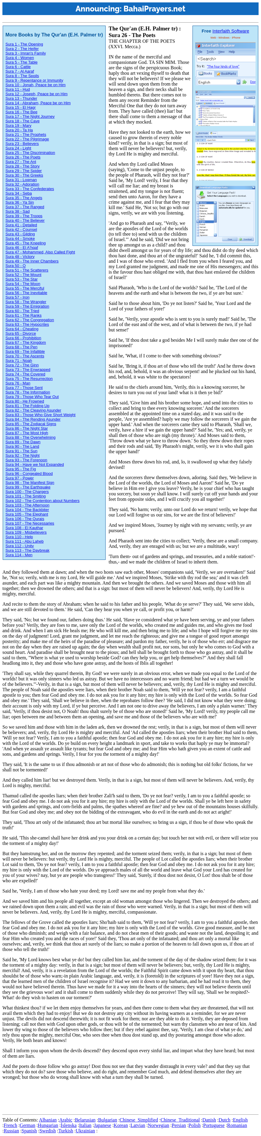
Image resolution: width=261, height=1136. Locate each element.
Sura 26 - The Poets (22, 157)
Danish (209, 1119)
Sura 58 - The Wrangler (25, 302)
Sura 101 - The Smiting (25, 496)
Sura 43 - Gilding (20, 234)
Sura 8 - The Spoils (22, 76)
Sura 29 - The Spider (23, 170)
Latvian (137, 1125)
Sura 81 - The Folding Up (27, 405)
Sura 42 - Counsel (21, 229)
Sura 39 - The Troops (24, 216)
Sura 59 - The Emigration (27, 306)
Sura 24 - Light (18, 148)
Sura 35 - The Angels (23, 198)
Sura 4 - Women (19, 57)
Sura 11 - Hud (17, 89)
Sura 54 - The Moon (22, 283)
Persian (179, 1125)
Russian (11, 1130)
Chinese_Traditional (180, 1119)
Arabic (65, 1119)
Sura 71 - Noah (18, 360)
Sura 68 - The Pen (21, 347)
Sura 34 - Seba (18, 193)
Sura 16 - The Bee (21, 112)
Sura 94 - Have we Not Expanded (34, 464)
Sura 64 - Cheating (21, 329)
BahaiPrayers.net (154, 8)
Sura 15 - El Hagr (20, 107)
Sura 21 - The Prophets (25, 134)
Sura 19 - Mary (18, 125)
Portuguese (213, 1125)
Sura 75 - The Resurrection (29, 378)
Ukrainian (85, 1130)
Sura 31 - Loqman (21, 179)
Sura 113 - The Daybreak (27, 550)
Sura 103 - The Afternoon (27, 505)
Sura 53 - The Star (21, 279)
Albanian (48, 1119)
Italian (85, 1125)
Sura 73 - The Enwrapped (27, 369)
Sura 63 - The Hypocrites (27, 324)
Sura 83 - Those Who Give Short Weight (40, 415)
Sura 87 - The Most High (26, 433)
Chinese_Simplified (139, 1119)
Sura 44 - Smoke (20, 238)
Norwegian (158, 1125)
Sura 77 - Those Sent (24, 387)
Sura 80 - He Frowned (24, 401)
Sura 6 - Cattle (18, 66)
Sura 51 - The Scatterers (26, 270)
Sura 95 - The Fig (20, 469)
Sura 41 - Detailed (21, 225)
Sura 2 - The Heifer (22, 48)
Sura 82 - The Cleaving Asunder (33, 410)
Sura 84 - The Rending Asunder (33, 419)
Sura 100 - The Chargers (27, 491)
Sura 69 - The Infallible (25, 351)
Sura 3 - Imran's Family (25, 53)
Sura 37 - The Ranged (24, 207)
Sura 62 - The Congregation (29, 320)
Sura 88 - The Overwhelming (30, 437)
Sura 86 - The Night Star (26, 428)
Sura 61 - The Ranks (23, 315)
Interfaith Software (230, 30)
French (10, 1125)
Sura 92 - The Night (22, 455)
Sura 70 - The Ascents (24, 356)
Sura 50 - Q (15, 265)
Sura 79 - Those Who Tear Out (32, 396)
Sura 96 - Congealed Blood (29, 473)
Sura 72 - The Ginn (22, 365)
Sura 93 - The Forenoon (26, 460)
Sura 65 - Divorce (20, 333)
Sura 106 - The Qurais (24, 518)
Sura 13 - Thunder (21, 98)
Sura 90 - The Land (22, 446)
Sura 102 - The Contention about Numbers (42, 500)
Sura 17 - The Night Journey (30, 116)
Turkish (65, 1130)
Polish (195, 1125)
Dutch (224, 1119)
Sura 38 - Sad (17, 211)
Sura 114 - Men (19, 555)
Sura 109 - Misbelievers (26, 532)
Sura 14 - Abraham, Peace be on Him (38, 103)
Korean (121, 1125)
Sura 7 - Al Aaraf (19, 71)
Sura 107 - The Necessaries (29, 523)
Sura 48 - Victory (20, 256)
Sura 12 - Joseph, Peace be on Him (36, 94)
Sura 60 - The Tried (22, 311)
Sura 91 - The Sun (21, 451)
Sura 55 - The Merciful (24, 288)
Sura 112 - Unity (19, 546)
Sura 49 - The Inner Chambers (32, 261)
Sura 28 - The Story (22, 166)
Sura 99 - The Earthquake (27, 487)
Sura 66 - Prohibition (23, 338)
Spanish (29, 1130)
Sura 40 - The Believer (25, 220)
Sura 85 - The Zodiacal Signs (30, 424)
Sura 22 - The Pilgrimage (27, 139)
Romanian (237, 1125)
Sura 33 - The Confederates (29, 189)
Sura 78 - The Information (27, 392)
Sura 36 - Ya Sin (19, 202)
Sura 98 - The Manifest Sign (29, 482)
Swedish (48, 1130)
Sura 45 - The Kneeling (25, 243)
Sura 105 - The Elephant (26, 514)
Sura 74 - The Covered (25, 374)
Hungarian (48, 1125)
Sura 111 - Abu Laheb (24, 541)
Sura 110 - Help (19, 537)
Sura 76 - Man (17, 383)
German (27, 1125)
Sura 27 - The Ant (20, 161)
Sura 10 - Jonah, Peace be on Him (35, 85)
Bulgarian (107, 1119)
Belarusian (85, 1119)
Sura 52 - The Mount (23, 274)
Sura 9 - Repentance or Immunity (34, 80)
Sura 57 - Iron (17, 297)
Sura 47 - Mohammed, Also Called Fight (40, 252)
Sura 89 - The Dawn (22, 442)
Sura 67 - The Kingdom (25, 342)
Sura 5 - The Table (21, 62)
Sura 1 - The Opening (24, 44)
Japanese (102, 1125)
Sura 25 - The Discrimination (30, 152)
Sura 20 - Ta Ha (19, 130)
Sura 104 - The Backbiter (27, 509)
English (240, 1119)
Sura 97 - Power (19, 478)
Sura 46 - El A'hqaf (21, 247)
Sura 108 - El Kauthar (24, 528)
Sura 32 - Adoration (22, 184)
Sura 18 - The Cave (22, 121)
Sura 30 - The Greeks (24, 175)
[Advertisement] (112, 1098)
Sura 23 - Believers (22, 143)
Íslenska (68, 1125)
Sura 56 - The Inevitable (26, 292)
